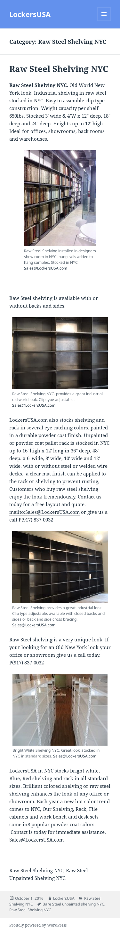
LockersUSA (30, 14)
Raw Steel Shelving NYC (58, 68)
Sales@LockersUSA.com (45, 268)
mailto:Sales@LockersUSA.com (44, 512)
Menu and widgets (104, 20)
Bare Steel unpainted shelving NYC (73, 904)
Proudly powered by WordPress (38, 925)
